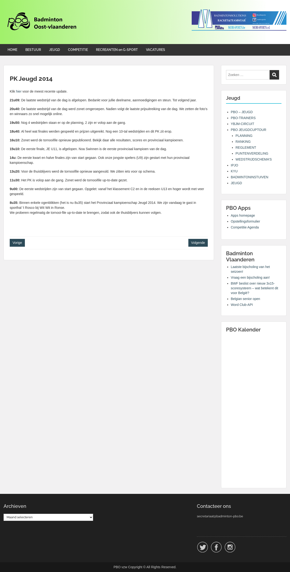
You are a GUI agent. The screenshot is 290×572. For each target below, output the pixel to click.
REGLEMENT (246, 147)
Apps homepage (243, 215)
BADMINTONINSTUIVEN (249, 177)
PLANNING (244, 136)
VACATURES (155, 50)
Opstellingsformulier (245, 221)
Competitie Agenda (245, 227)
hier (18, 91)
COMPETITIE (78, 50)
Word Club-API (242, 305)
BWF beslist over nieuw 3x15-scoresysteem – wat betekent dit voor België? (254, 288)
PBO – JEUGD (242, 112)
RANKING (243, 141)
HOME (12, 50)
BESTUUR (33, 50)
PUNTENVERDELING (252, 153)
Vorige (17, 243)
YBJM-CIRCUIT (242, 124)
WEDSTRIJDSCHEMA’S (254, 159)
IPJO (234, 165)
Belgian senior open (245, 299)
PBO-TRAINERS (243, 118)
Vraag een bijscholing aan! (250, 277)
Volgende (198, 243)
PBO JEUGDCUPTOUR (248, 130)
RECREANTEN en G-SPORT (117, 50)
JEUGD (54, 50)
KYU (234, 171)
